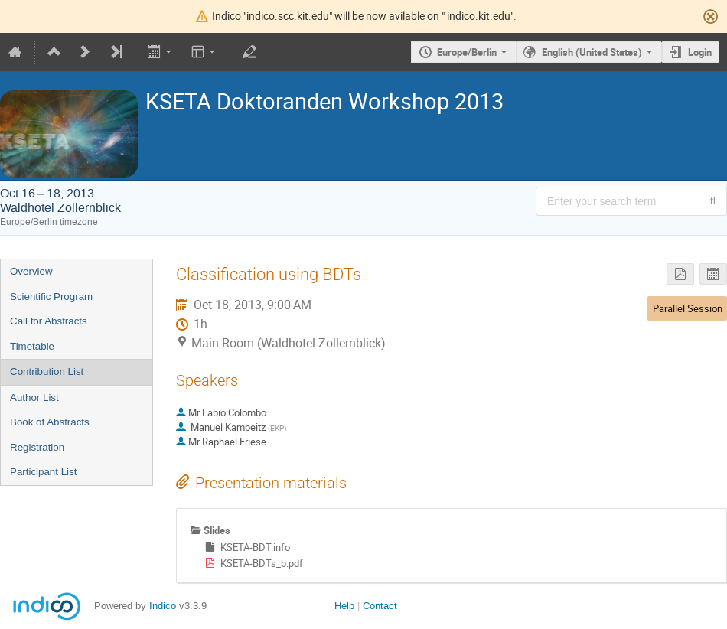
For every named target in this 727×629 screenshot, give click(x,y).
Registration (37, 447)
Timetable (32, 346)
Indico (162, 605)
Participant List (43, 471)
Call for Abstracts (48, 321)
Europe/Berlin (467, 52)
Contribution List (46, 371)
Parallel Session (687, 308)
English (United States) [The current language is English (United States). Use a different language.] (592, 52)
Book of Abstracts (50, 422)
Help (344, 605)
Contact (380, 605)
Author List (34, 397)
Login (700, 52)
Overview (31, 271)
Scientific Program (51, 296)
